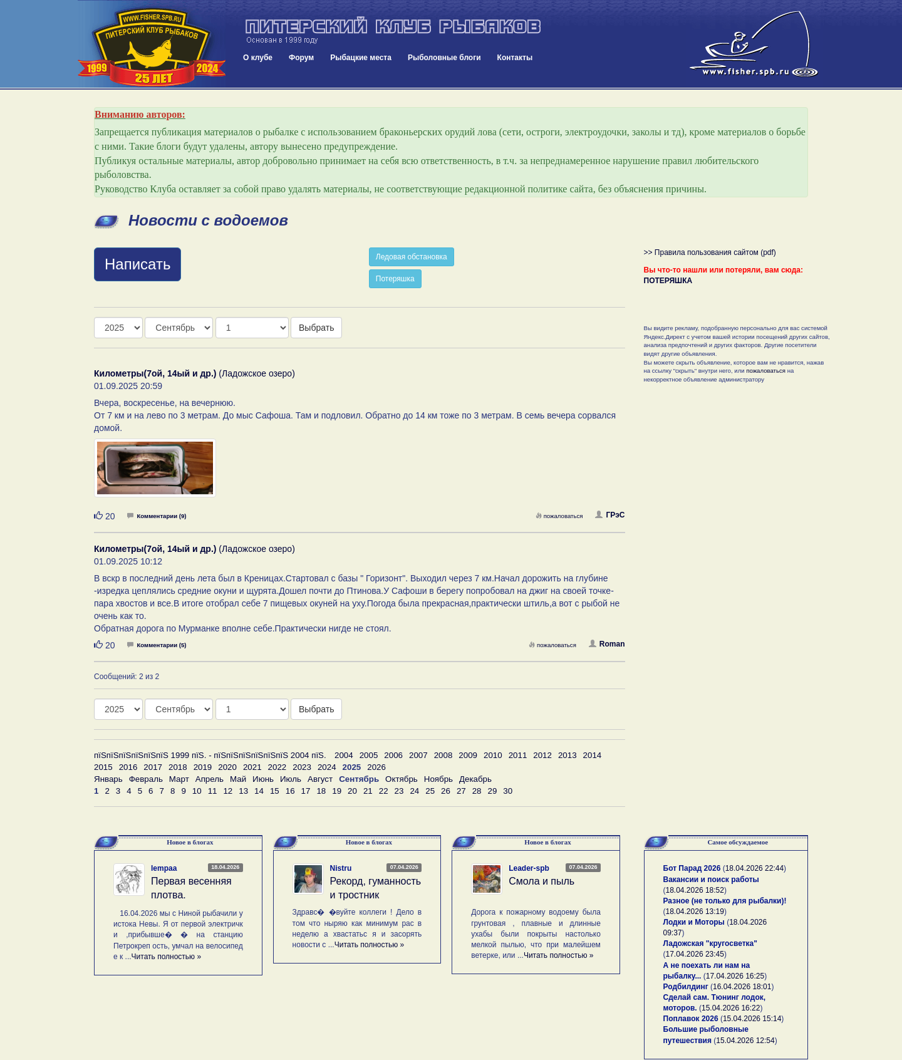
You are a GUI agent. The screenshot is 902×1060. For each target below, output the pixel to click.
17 (306, 791)
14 (259, 791)
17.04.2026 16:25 (735, 976)
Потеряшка (395, 278)
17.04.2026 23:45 (695, 954)
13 (243, 791)
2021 (252, 767)
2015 (103, 767)
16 (290, 791)
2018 (177, 767)
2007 (418, 755)
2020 (227, 767)
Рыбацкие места (360, 57)
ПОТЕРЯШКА (668, 280)
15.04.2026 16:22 (731, 1008)
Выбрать (316, 328)
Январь (108, 779)
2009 (468, 755)
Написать (137, 264)
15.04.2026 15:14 (752, 1018)
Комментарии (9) (156, 515)
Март (179, 779)
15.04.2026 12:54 (745, 1040)
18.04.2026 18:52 (695, 890)
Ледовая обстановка (411, 256)
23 (399, 791)
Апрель (209, 779)
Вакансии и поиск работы (711, 879)
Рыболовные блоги (444, 57)
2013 (567, 755)
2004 (343, 755)
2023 (302, 767)
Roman (607, 644)
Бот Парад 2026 (692, 868)
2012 (542, 755)
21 (368, 791)
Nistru (341, 868)
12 (227, 791)
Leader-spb (529, 868)
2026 (376, 767)
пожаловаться (559, 515)
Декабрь (475, 779)
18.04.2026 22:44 (754, 868)
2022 (277, 767)
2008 (443, 755)
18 (321, 791)
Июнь (263, 779)
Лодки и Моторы (694, 922)
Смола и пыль (541, 881)
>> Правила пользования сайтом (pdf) (710, 252)
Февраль (146, 779)
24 (414, 791)
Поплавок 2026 (690, 1018)
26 (445, 791)
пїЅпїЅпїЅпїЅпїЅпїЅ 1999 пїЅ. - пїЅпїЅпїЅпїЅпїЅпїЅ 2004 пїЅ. (210, 755)
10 (197, 791)
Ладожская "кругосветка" (710, 943)
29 (492, 791)
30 (507, 791)
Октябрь (401, 779)
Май (238, 779)
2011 (518, 755)
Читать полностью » (167, 956)
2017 (152, 767)
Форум (301, 57)
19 (336, 791)
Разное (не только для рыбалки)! (725, 900)
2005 (369, 755)
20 (352, 791)
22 (383, 791)
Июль (290, 779)
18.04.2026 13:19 (695, 911)
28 (477, 791)
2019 (203, 767)
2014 (592, 755)
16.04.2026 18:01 (742, 986)
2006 (393, 755)
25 (430, 791)
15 (274, 791)
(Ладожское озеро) (194, 373)
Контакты (515, 57)
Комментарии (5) (156, 645)
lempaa (164, 868)
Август (320, 779)
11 (212, 791)
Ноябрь (438, 779)
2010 (493, 755)
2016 (128, 767)
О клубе (257, 57)
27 (461, 791)
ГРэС (610, 515)
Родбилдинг (685, 986)
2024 (327, 767)
